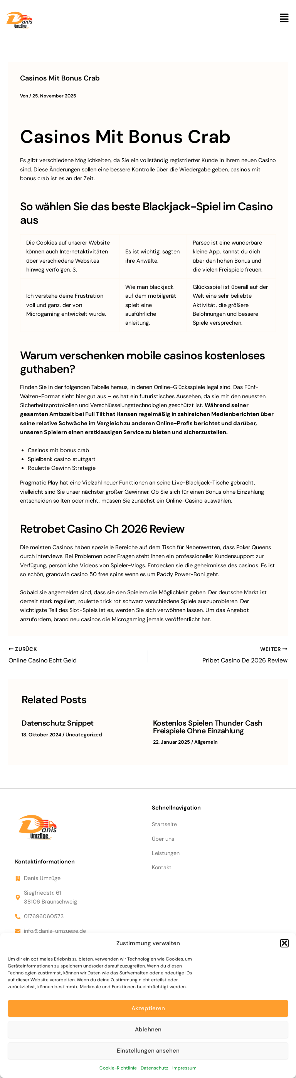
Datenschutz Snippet (56, 722)
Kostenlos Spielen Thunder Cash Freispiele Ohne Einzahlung (205, 726)
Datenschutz (154, 1068)
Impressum (184, 1068)
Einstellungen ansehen (148, 1051)
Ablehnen (148, 1029)
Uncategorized (83, 733)
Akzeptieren (148, 1008)
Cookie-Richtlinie (118, 1068)
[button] (284, 943)
